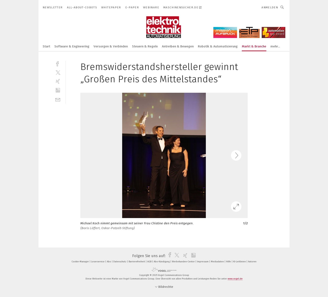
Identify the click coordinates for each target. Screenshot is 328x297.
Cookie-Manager (81, 261)
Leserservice (98, 261)
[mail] (57, 99)
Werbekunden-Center (183, 261)
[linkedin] (57, 90)
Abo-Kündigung (162, 261)
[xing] (57, 81)
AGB (149, 261)
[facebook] (57, 63)
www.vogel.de (235, 278)
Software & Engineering (71, 46)
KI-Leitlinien (239, 261)
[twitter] (57, 72)
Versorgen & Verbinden (111, 46)
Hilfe (229, 261)
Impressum (203, 261)
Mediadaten (217, 261)
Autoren (252, 261)
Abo (109, 261)
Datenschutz (120, 261)
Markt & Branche (254, 46)
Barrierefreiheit (137, 261)
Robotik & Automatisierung (218, 46)
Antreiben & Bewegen (178, 46)
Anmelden (269, 7)
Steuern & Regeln (145, 46)
